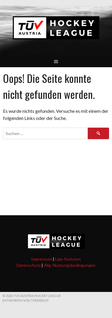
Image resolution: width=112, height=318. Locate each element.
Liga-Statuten (68, 258)
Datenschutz (29, 265)
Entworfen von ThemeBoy (25, 300)
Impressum (41, 258)
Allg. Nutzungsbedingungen (69, 265)
